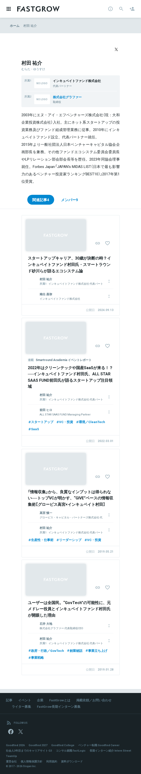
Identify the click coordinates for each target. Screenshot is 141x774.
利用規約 (51, 761)
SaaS (33, 429)
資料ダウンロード (72, 761)
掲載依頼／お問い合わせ (93, 700)
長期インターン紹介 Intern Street (110, 750)
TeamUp (11, 756)
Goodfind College (62, 745)
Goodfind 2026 (15, 745)
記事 (9, 700)
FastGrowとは (59, 700)
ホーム (14, 25)
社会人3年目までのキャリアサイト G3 (29, 750)
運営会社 (11, 761)
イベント (24, 700)
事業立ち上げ (96, 650)
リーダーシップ (68, 539)
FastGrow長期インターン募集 (58, 706)
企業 (40, 700)
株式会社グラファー (67, 97)
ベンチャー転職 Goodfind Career (98, 745)
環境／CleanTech (90, 421)
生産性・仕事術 (40, 539)
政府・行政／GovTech (46, 650)
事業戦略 (36, 657)
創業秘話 (74, 650)
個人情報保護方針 (31, 761)
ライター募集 (21, 706)
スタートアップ (40, 421)
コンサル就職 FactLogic (71, 750)
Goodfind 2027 (38, 745)
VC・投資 (64, 421)
